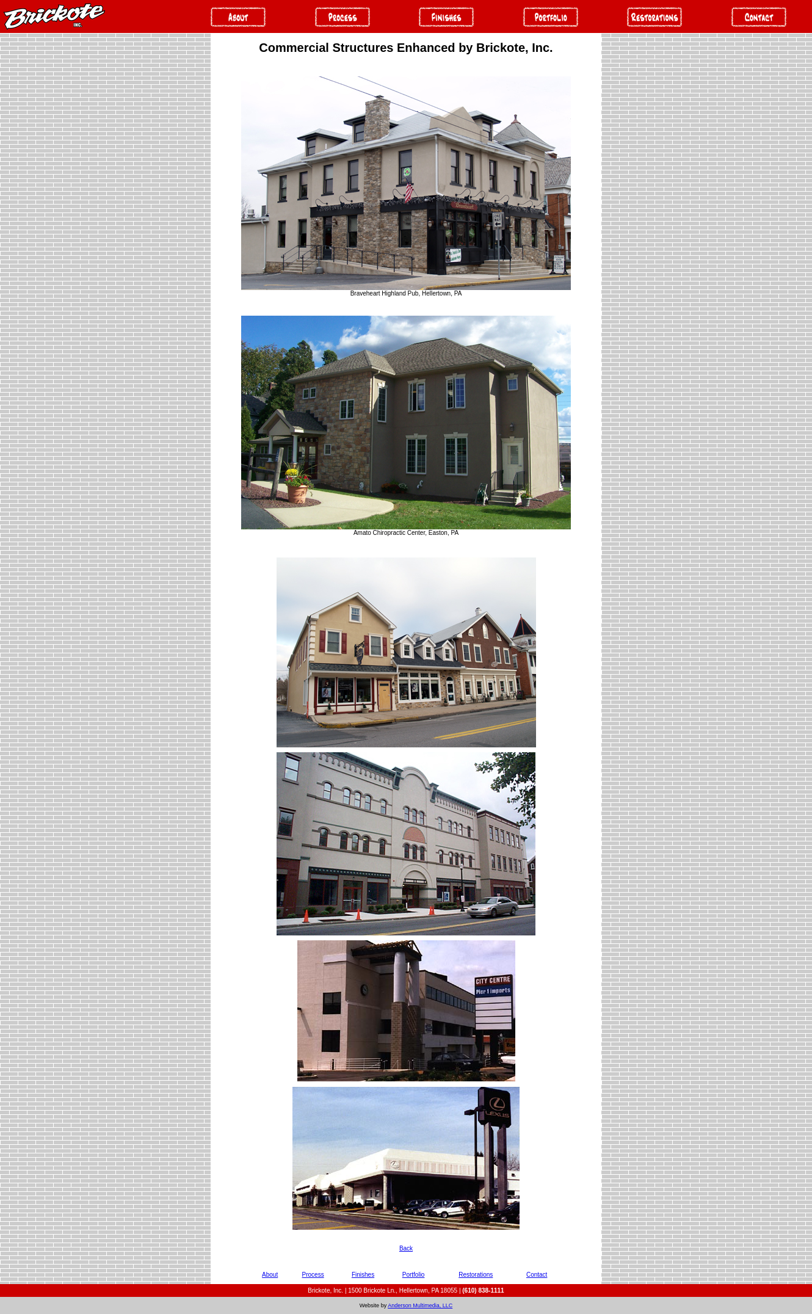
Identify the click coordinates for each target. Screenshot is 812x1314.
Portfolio (413, 1274)
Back (406, 1248)
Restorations (476, 1274)
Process (313, 1274)
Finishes (363, 1274)
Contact (536, 1274)
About (270, 1274)
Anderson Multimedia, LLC (420, 1305)
